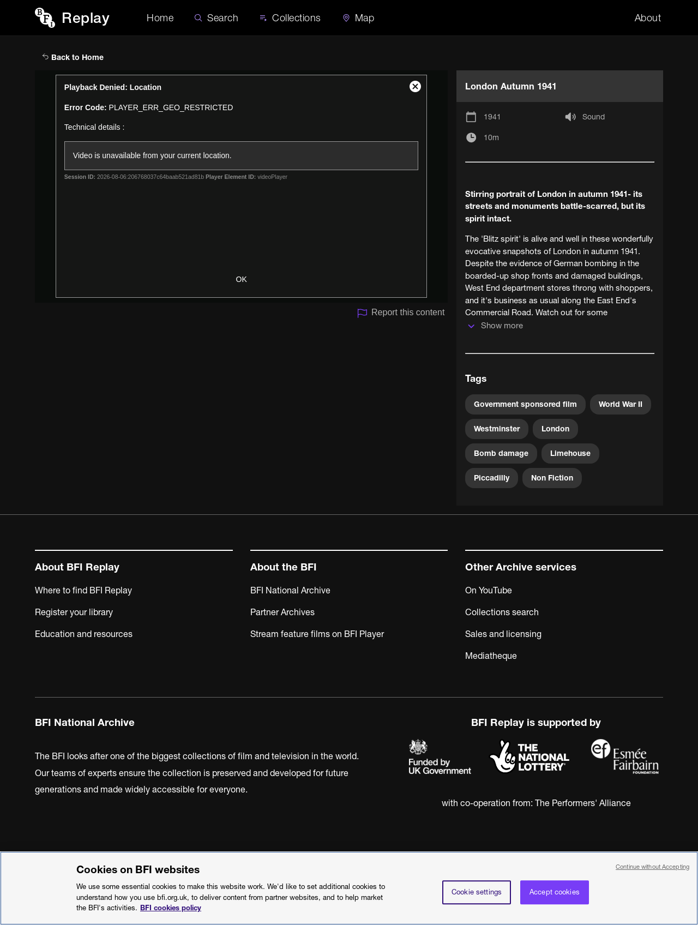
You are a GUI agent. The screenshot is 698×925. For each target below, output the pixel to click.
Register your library (74, 611)
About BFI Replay (77, 567)
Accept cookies (554, 896)
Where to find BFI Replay (83, 590)
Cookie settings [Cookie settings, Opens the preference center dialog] (477, 896)
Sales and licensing (503, 633)
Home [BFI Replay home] (160, 17)
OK (241, 279)
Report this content (400, 313)
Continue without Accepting (652, 871)
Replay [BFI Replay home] (86, 18)
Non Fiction (552, 478)
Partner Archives (282, 611)
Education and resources (84, 633)
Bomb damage (501, 453)
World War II (620, 404)
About (648, 17)
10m (491, 137)
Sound (593, 117)
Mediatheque (491, 655)
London (555, 429)
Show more (502, 325)
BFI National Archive (290, 590)
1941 (492, 117)
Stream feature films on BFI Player (317, 633)
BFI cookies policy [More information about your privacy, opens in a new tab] (170, 912)
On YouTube (488, 590)
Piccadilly (491, 478)
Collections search (502, 611)
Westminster (497, 429)
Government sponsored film (525, 404)
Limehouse (570, 453)
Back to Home (73, 57)
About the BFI (283, 567)
